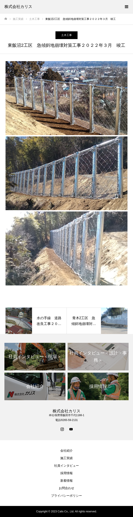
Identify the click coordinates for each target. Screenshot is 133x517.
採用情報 (66, 473)
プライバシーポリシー (66, 495)
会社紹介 (66, 450)
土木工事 (66, 35)
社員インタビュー (66, 465)
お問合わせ (66, 488)
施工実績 (66, 458)
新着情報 (66, 480)
